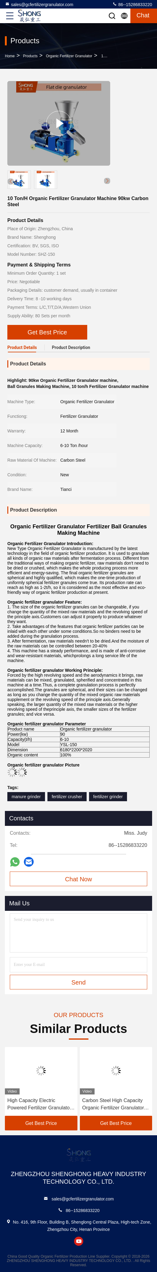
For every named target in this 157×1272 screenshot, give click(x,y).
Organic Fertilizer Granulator (69, 56)
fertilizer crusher (67, 796)
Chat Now (78, 879)
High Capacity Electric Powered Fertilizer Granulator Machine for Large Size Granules (39, 1105)
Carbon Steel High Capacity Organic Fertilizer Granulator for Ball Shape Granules (113, 1105)
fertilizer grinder (108, 796)
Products (30, 56)
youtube (78, 1241)
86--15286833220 (132, 4)
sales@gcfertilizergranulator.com (39, 4)
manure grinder (26, 796)
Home (10, 56)
